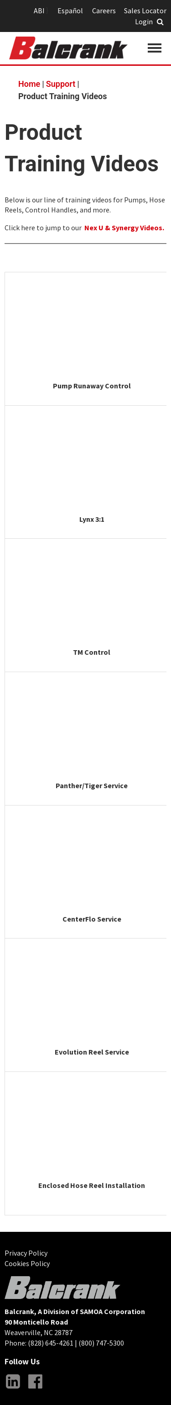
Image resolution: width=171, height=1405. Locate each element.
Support (60, 84)
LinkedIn (13, 1388)
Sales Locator (145, 10)
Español (70, 10)
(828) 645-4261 (50, 1342)
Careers (104, 10)
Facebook (35, 1388)
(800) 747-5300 (101, 1342)
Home (29, 84)
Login (144, 21)
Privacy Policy (26, 1252)
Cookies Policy (27, 1263)
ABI (39, 10)
